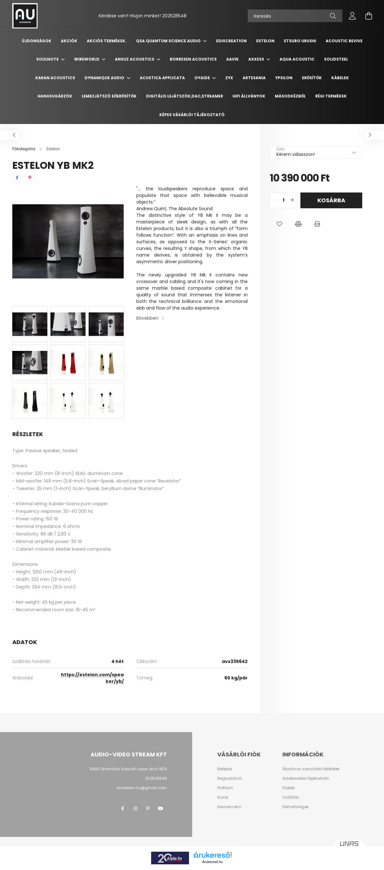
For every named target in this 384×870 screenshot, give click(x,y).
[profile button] (352, 15)
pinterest (148, 808)
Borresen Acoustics (193, 59)
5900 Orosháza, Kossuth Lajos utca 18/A (128, 769)
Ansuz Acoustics (135, 59)
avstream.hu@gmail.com (141, 787)
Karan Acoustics (55, 77)
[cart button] (369, 15)
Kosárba (331, 200)
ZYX (229, 77)
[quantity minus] (275, 200)
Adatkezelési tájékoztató (305, 778)
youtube (160, 808)
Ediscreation (231, 41)
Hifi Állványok (249, 96)
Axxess (256, 59)
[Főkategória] (24, 148)
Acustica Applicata (162, 77)
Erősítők (312, 77)
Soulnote (48, 59)
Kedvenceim (229, 807)
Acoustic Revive (344, 41)
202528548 (174, 16)
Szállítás (290, 797)
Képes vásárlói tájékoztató (192, 114)
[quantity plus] (292, 200)
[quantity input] (283, 200)
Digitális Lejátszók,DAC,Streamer (184, 96)
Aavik (232, 59)
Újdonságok (36, 41)
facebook (122, 808)
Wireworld (87, 59)
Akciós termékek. (107, 41)
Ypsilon (283, 77)
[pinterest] (30, 178)
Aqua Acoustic (297, 59)
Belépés (224, 769)
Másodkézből (290, 96)
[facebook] (17, 178)
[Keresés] (295, 15)
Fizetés (288, 788)
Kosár (222, 797)
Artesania (254, 77)
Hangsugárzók (55, 96)
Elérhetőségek (295, 807)
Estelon (265, 41)
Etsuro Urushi (300, 41)
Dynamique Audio (105, 77)
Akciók (69, 41)
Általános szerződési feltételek (311, 769)
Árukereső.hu (212, 862)
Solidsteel (336, 59)
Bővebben (147, 318)
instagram (135, 808)
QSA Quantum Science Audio (169, 41)
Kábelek (340, 77)
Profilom (225, 788)
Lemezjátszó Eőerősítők (109, 96)
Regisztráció (229, 778)
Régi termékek (331, 96)
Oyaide (202, 77)
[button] (279, 224)
